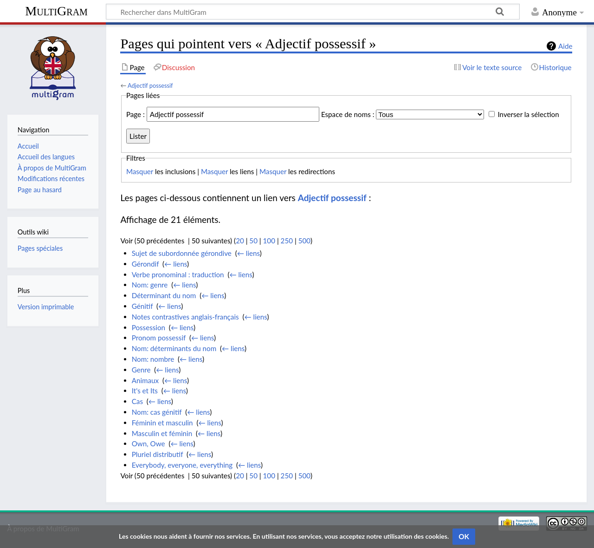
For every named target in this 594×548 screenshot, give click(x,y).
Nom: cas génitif (157, 412)
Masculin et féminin (162, 433)
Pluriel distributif (157, 454)
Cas (137, 401)
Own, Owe (148, 443)
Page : (135, 114)
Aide (565, 46)
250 (287, 240)
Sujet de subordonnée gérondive (182, 253)
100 (269, 240)
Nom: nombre (153, 359)
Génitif (142, 306)
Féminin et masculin (162, 422)
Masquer (139, 171)
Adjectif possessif (150, 85)
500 (304, 240)
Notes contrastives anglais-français (185, 317)
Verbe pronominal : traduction (178, 274)
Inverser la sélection (528, 114)
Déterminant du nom (164, 295)
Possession (148, 327)
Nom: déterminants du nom (174, 348)
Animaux (145, 380)
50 (253, 240)
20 (240, 240)
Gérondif (145, 264)
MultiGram (56, 11)
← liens (248, 253)
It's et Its (145, 390)
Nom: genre (150, 285)
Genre (141, 369)
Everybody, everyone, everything (182, 465)
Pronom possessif (159, 337)
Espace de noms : (347, 114)
